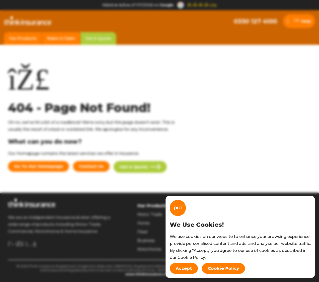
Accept (184, 268)
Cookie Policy (223, 268)
